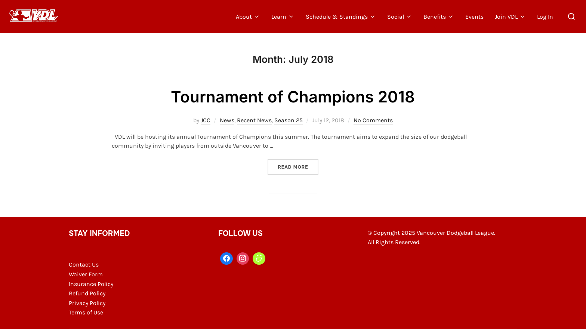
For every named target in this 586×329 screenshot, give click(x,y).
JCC (205, 120)
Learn (282, 16)
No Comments (373, 120)
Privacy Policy (87, 303)
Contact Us (84, 264)
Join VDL (510, 16)
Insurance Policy (91, 284)
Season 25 (288, 120)
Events (474, 16)
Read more (298, 166)
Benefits (438, 16)
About (248, 16)
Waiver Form (86, 274)
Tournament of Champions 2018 (293, 96)
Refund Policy (87, 293)
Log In (545, 16)
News (227, 120)
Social (399, 16)
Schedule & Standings (341, 16)
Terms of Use (86, 312)
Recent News (254, 120)
